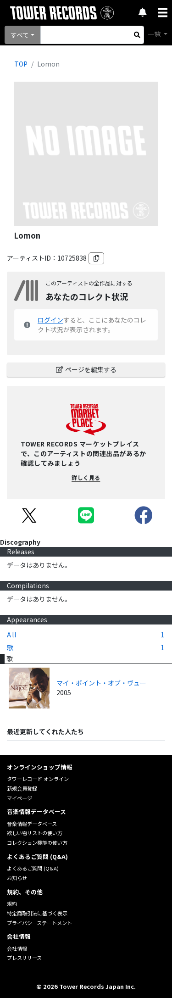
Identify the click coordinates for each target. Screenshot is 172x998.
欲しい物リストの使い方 (34, 832)
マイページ (19, 798)
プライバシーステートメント (39, 922)
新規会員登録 (22, 788)
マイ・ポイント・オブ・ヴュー (101, 682)
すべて (20, 34)
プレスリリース (24, 957)
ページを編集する (86, 369)
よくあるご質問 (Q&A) (33, 868)
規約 (12, 903)
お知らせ (17, 877)
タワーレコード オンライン (38, 778)
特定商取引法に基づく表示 (37, 913)
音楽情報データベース (32, 823)
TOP (21, 63)
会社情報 (17, 948)
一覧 (155, 34)
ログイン (50, 319)
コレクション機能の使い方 (37, 842)
